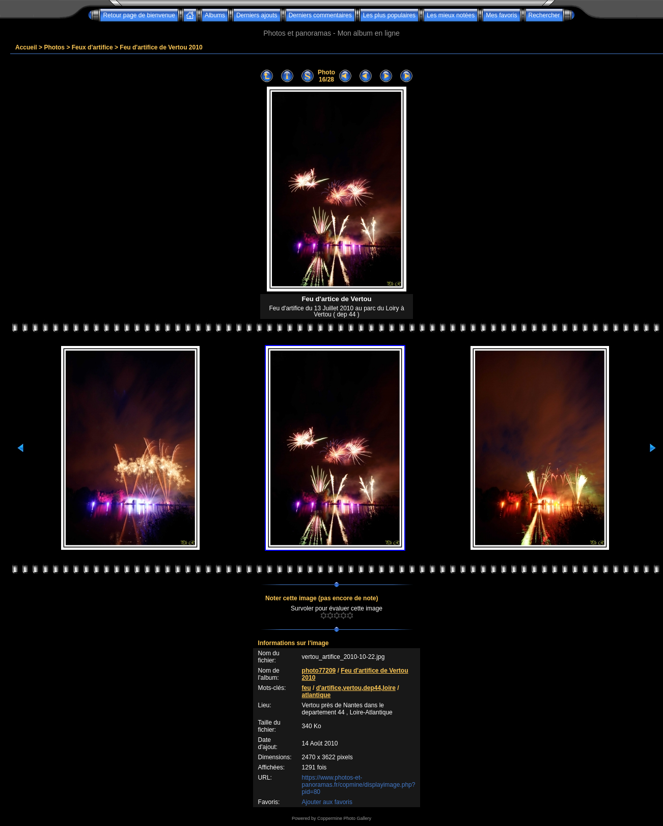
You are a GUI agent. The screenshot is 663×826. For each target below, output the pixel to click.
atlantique (316, 695)
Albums (215, 15)
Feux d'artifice (92, 47)
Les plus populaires (389, 15)
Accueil (26, 47)
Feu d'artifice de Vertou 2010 (161, 47)
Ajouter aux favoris (327, 802)
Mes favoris (501, 15)
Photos (54, 47)
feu (306, 687)
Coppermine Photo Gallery (344, 818)
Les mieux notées (451, 15)
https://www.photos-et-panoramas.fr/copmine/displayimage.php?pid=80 (359, 784)
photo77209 (319, 670)
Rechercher (544, 15)
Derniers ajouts (257, 15)
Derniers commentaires (320, 15)
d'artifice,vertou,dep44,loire (356, 687)
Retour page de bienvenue (139, 15)
